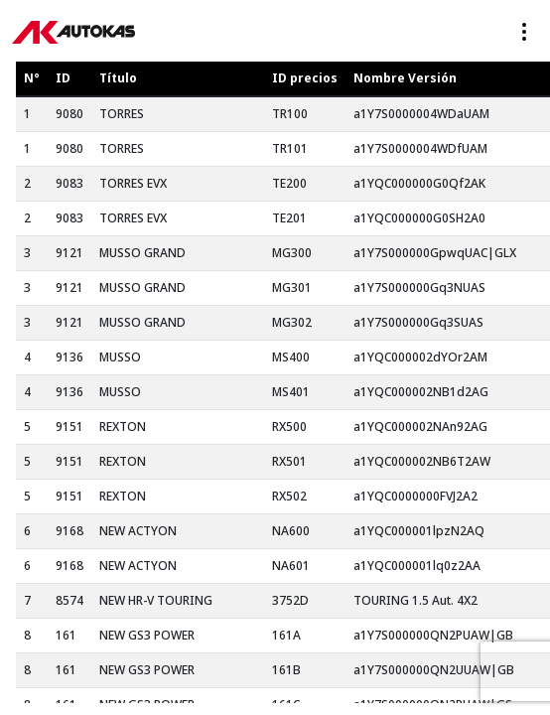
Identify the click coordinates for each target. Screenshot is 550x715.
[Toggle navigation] (524, 31)
